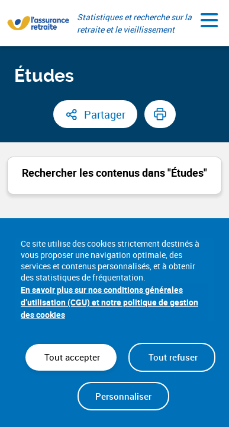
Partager (104, 114)
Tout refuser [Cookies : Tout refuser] (172, 357)
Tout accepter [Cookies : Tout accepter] (71, 357)
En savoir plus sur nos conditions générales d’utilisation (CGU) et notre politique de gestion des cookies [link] (109, 302)
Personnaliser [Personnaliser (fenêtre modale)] (123, 396)
